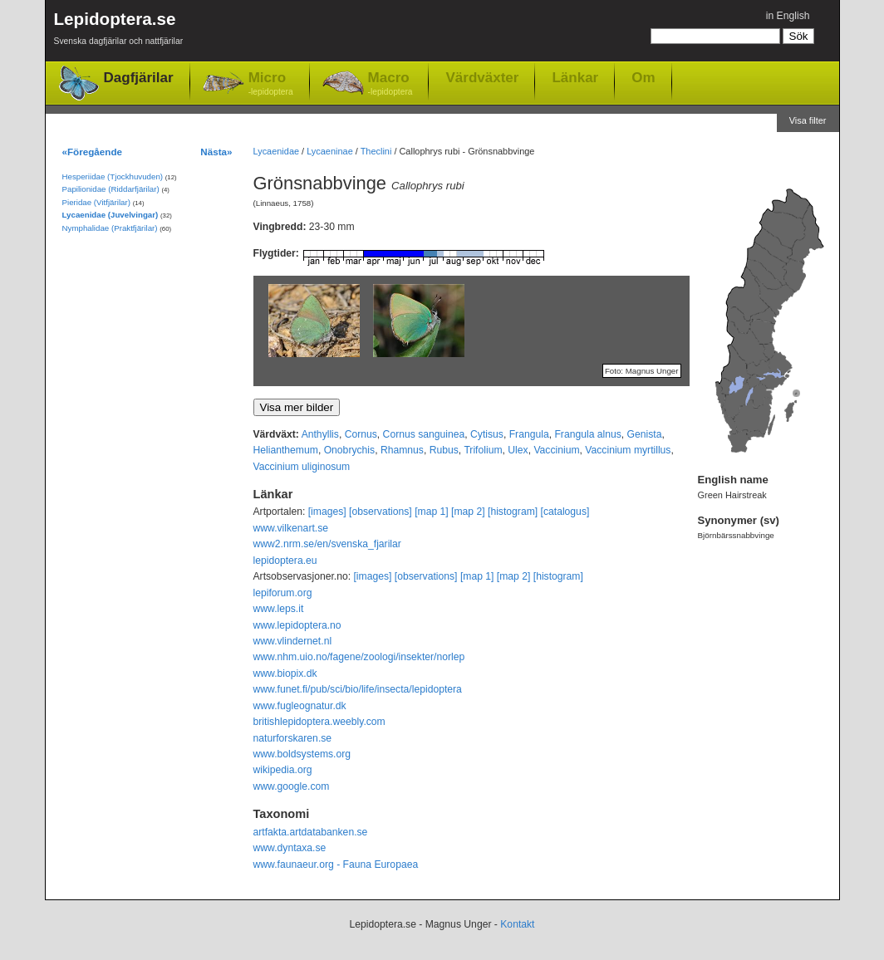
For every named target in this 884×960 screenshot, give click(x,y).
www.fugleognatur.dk (299, 706)
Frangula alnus (587, 434)
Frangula (529, 434)
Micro (270, 84)
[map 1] (432, 511)
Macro (390, 84)
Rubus (444, 450)
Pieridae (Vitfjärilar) (96, 202)
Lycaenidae (276, 151)
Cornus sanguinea (424, 434)
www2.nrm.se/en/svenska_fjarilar (327, 544)
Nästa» (216, 151)
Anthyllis (320, 434)
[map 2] (468, 511)
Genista (644, 434)
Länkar (575, 77)
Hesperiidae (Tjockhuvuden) (113, 176)
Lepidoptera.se (119, 31)
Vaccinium (556, 450)
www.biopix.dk (285, 673)
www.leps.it (278, 609)
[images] (327, 511)
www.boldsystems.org (302, 754)
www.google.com (291, 786)
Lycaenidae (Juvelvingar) (110, 214)
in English (788, 16)
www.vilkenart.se (291, 528)
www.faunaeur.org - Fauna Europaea (336, 864)
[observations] (380, 511)
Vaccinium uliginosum (302, 467)
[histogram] (513, 511)
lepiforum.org (282, 593)
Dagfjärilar (139, 78)
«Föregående (92, 151)
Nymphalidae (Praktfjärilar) (110, 228)
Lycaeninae (330, 151)
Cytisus (486, 434)
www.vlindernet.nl (292, 641)
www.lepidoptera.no (297, 625)
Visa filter (808, 120)
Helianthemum (285, 450)
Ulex (518, 450)
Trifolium (483, 450)
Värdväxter (481, 77)
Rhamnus (402, 450)
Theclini (376, 151)
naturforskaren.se (292, 738)
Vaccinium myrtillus (627, 450)
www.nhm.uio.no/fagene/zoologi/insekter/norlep (359, 657)
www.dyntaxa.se (290, 848)
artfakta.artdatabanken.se (310, 832)
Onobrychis (349, 450)
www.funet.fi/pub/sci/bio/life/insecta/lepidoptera (357, 689)
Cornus (361, 434)
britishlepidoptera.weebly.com (319, 721)
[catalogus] (565, 511)
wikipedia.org (282, 770)
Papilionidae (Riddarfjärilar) (111, 188)
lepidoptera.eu (285, 560)
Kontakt (517, 924)
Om (643, 77)
